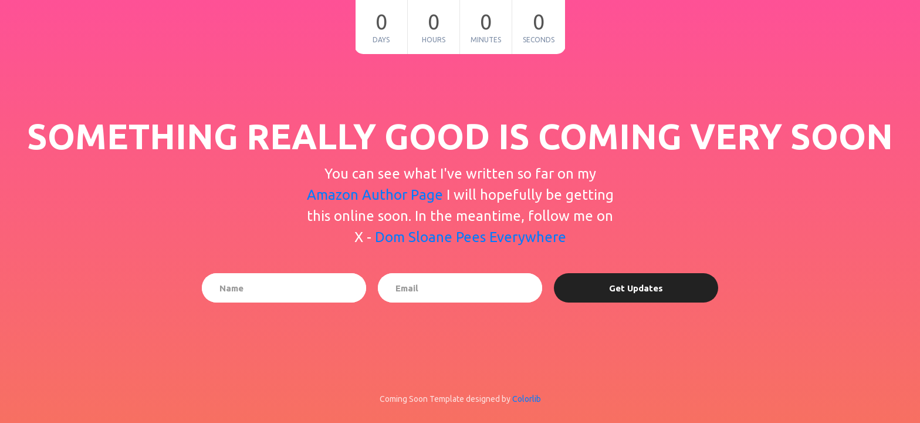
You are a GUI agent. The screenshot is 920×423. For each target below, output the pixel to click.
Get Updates (636, 288)
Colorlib (526, 399)
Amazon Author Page (377, 195)
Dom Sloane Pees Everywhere (470, 237)
